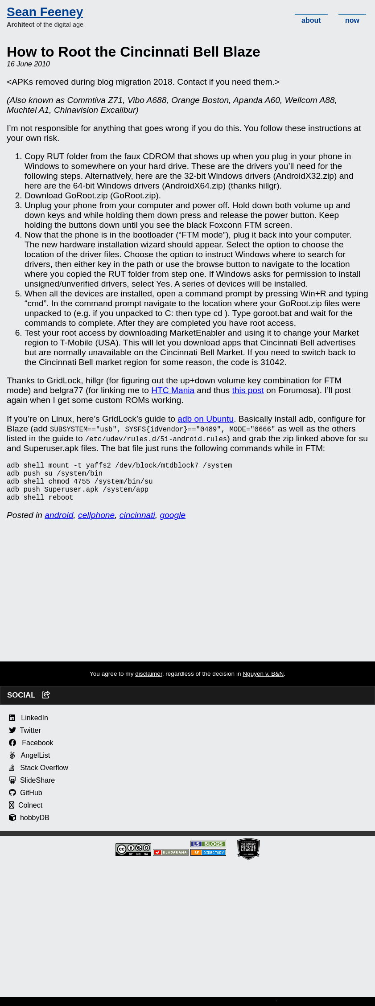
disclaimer (148, 682)
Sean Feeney (45, 12)
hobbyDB (29, 826)
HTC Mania (172, 390)
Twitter (25, 739)
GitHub (25, 801)
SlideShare (32, 789)
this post (248, 390)
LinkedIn (28, 727)
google (173, 524)
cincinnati (137, 524)
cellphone (96, 524)
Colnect (25, 814)
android (59, 524)
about (311, 20)
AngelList (29, 764)
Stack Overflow (38, 776)
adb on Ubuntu (205, 418)
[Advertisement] (187, 608)
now (352, 20)
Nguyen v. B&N (263, 682)
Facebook (31, 752)
